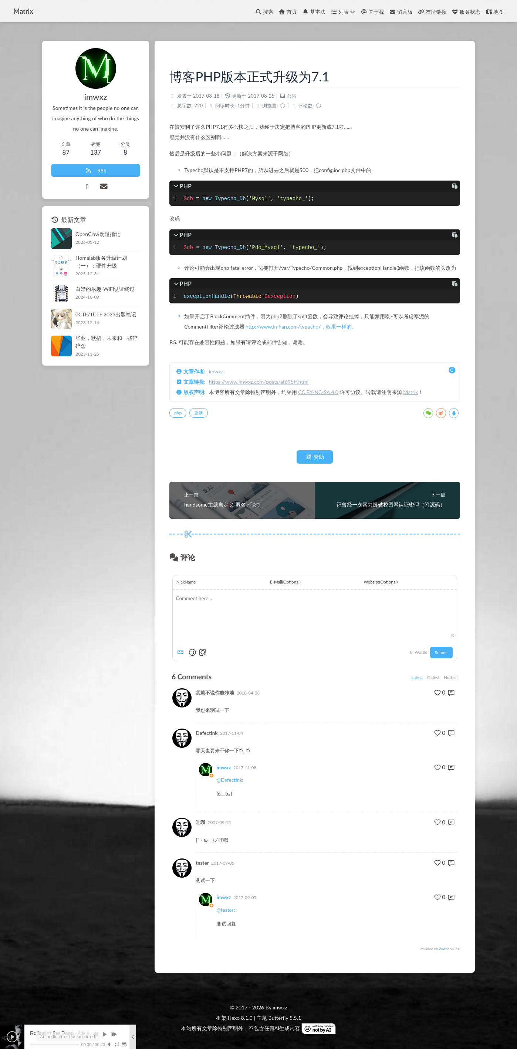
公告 (292, 96)
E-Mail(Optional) (285, 581)
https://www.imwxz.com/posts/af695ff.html (258, 382)
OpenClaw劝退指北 (97, 234)
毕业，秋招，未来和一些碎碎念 (106, 342)
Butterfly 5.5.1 (284, 1018)
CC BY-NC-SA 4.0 (318, 392)
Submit (441, 652)
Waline (444, 949)
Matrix (410, 392)
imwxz (216, 371)
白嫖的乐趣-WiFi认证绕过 (105, 289)
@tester (225, 910)
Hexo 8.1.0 (240, 1018)
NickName (186, 581)
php (178, 413)
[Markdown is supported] (182, 652)
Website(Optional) (381, 581)
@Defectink (229, 780)
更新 (198, 413)
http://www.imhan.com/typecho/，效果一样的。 (301, 326)
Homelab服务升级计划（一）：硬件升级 (101, 262)
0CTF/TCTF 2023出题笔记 (105, 314)
